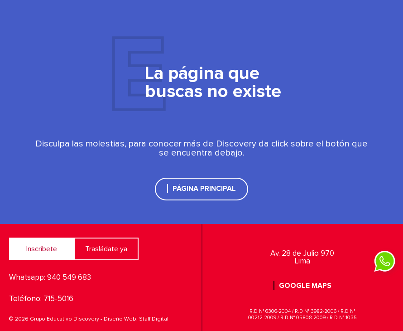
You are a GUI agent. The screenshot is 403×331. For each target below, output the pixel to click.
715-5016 (58, 299)
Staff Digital (153, 319)
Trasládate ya (106, 249)
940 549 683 (69, 278)
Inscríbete (41, 249)
